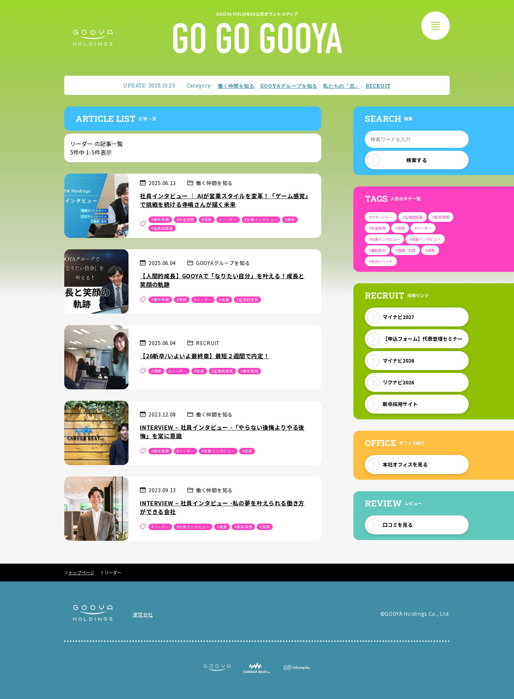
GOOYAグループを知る (288, 86)
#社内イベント (381, 261)
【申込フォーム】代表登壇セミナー (423, 338)
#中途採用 (186, 219)
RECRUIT (378, 86)
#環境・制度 (405, 250)
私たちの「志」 (341, 86)
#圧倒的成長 (162, 228)
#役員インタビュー (425, 239)
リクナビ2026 (398, 382)
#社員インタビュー (261, 219)
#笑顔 (207, 219)
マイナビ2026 (398, 360)
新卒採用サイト (400, 404)
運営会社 (143, 614)
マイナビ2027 (398, 316)
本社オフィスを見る (405, 464)
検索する (397, 160)
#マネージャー (381, 217)
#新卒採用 (160, 219)
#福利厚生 (377, 250)
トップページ (81, 572)
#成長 (290, 219)
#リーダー (228, 219)
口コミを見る (398, 524)
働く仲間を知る (236, 86)
